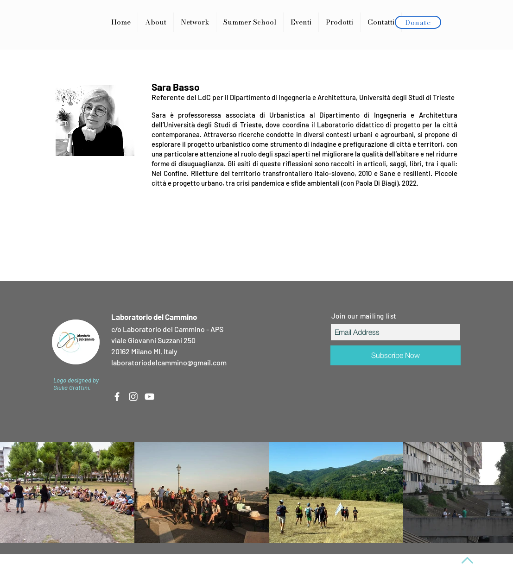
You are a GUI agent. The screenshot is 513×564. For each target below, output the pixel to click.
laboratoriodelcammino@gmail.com (169, 362)
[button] (339, 22)
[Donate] (418, 22)
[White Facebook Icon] (117, 396)
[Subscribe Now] (395, 355)
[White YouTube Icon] (149, 396)
